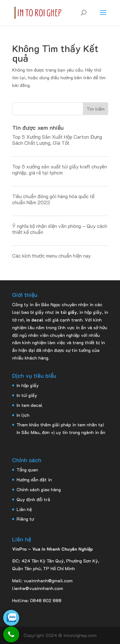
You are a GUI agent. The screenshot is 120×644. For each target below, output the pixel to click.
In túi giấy (27, 395)
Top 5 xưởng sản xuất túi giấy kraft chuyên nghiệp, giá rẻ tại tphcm (59, 169)
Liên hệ (24, 509)
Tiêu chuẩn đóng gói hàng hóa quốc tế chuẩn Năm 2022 (53, 199)
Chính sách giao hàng (39, 489)
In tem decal (30, 405)
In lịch (23, 415)
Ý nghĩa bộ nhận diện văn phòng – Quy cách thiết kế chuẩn (59, 228)
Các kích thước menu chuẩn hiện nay (51, 255)
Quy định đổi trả (33, 499)
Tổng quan (27, 470)
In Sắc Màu (28, 432)
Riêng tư (25, 519)
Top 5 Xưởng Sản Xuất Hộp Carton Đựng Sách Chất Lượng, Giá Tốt (57, 139)
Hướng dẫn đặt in (34, 480)
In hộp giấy (28, 385)
